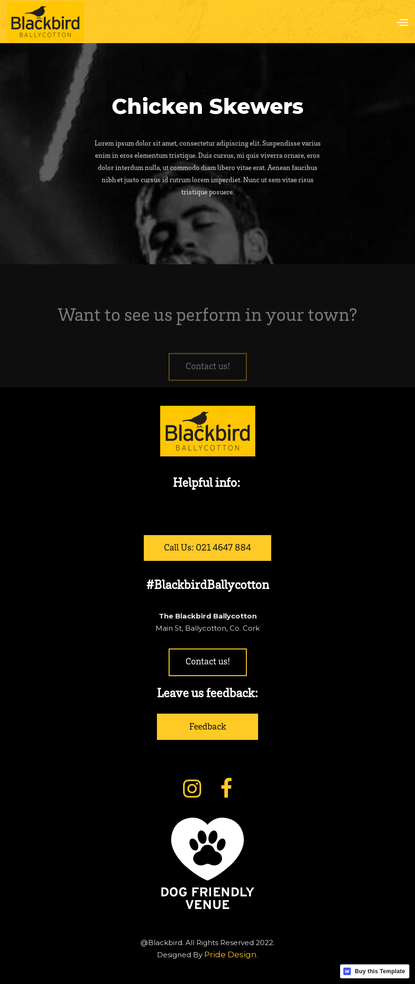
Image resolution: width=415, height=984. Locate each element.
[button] (398, 21)
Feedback (207, 727)
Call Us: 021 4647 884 (207, 548)
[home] (45, 21)
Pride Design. (231, 954)
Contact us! (207, 378)
